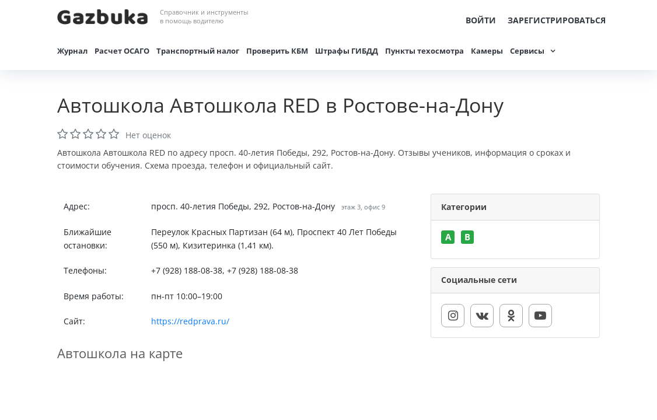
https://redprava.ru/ (190, 321)
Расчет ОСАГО (122, 51)
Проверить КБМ (277, 51)
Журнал (72, 51)
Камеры (487, 51)
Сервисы (527, 51)
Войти (481, 20)
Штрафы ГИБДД (346, 51)
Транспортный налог (197, 51)
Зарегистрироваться (557, 20)
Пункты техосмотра (424, 51)
